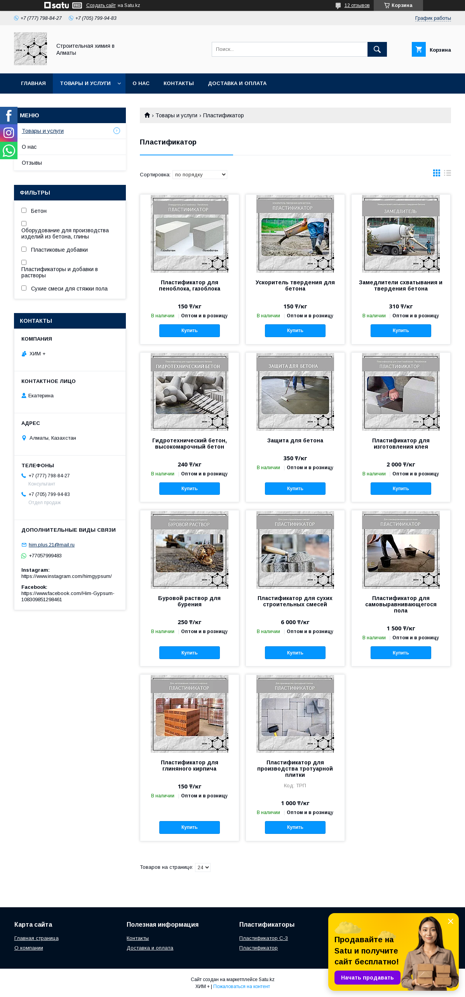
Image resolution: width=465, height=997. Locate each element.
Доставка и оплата (237, 83)
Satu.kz (267, 979)
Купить (189, 330)
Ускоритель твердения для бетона (295, 285)
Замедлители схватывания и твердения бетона (400, 285)
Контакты (179, 83)
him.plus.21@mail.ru (52, 545)
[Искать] (377, 49)
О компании (28, 948)
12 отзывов (357, 5)
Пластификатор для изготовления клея (401, 443)
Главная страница (36, 938)
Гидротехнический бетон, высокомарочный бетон (189, 443)
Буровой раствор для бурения (189, 601)
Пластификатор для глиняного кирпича (189, 765)
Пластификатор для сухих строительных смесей (295, 601)
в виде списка (447, 174)
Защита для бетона (295, 440)
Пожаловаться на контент (241, 986)
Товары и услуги (85, 83)
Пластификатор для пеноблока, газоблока (189, 285)
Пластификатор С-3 (263, 938)
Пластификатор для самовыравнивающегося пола (401, 604)
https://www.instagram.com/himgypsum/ (66, 576)
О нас (141, 83)
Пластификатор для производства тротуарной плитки (295, 768)
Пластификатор (258, 948)
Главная (33, 83)
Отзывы (32, 163)
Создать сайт (101, 5)
